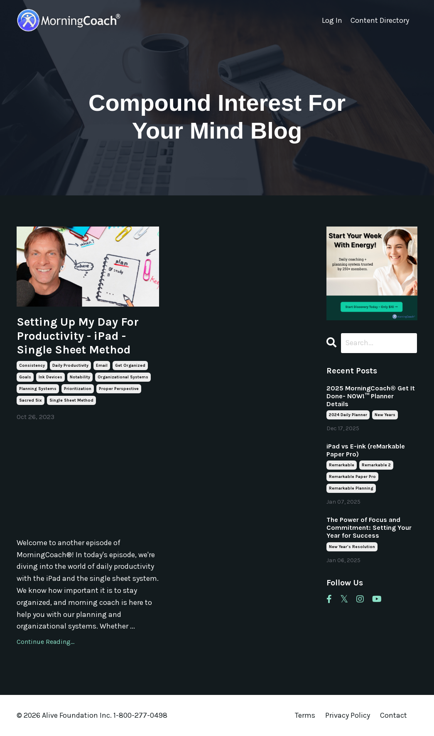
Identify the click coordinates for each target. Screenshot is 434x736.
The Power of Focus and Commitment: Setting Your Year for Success (369, 527)
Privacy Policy (348, 715)
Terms (305, 715)
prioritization (77, 388)
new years (385, 414)
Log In (332, 20)
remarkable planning (351, 488)
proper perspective (119, 388)
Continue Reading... (45, 642)
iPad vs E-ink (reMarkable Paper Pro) (365, 450)
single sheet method (71, 400)
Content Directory (380, 20)
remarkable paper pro (352, 476)
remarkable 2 (376, 465)
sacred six (30, 400)
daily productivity (70, 365)
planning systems (37, 388)
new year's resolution (352, 546)
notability (80, 377)
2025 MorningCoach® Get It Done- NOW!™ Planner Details (370, 396)
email (102, 365)
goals (25, 377)
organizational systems (123, 377)
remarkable (341, 465)
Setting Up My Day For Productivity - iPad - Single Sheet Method (78, 335)
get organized (130, 365)
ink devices (50, 377)
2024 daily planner (348, 414)
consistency (32, 365)
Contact (393, 715)
